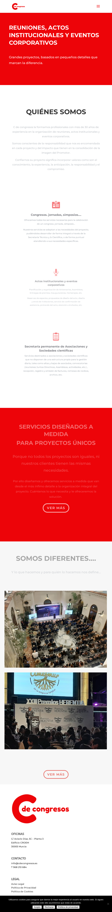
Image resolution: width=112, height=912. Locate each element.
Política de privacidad (68, 907)
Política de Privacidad (23, 887)
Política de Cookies (22, 891)
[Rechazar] (108, 903)
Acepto (37, 907)
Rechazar (49, 907)
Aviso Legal (17, 884)
